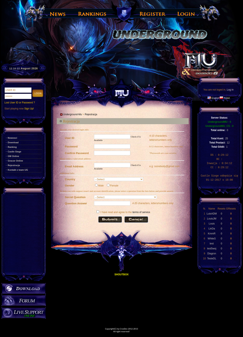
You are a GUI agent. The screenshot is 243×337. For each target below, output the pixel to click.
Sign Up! (29, 108)
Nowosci (12, 138)
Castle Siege (14, 151)
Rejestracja (14, 165)
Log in (230, 89)
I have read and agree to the (114, 212)
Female (112, 185)
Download (13, 142)
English (215, 98)
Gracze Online (15, 160)
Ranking (12, 147)
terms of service (141, 212)
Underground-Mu (72, 114)
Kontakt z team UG (18, 170)
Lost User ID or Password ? (20, 102)
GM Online (13, 156)
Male (99, 185)
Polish (227, 98)
